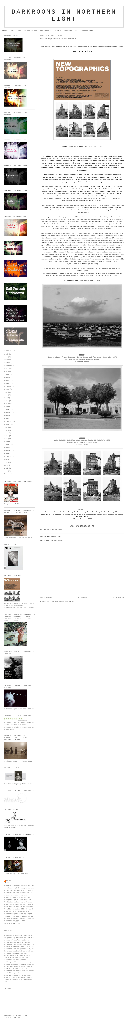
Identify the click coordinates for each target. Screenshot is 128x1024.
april (6, 354)
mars (5, 357)
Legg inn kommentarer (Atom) (62, 601)
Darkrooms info (87, 31)
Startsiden (82, 597)
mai (5, 398)
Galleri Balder (30, 31)
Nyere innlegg (46, 597)
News (19, 31)
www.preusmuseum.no (82, 526)
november (7, 360)
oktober (7, 363)
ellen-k (58, 31)
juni (5, 395)
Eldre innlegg (118, 597)
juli (5, 392)
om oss (8, 880)
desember (7, 377)
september (8, 366)
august (6, 389)
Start (4, 31)
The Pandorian (45, 31)
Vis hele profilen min (12, 924)
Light (12, 31)
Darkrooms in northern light (64, 15)
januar (6, 374)
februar (7, 407)
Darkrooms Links (70, 31)
